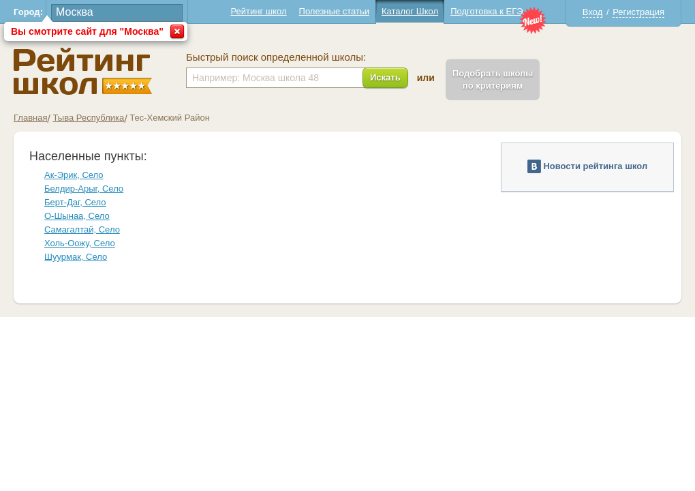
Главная (30, 118)
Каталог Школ (410, 11)
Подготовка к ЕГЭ (486, 11)
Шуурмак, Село (75, 257)
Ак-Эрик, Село (74, 175)
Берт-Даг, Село (75, 202)
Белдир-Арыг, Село (83, 188)
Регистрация (638, 12)
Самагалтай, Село (82, 229)
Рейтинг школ (258, 11)
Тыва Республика (88, 118)
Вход (592, 12)
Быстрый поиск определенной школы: (276, 57)
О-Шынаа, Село (77, 216)
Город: (28, 12)
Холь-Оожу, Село (79, 243)
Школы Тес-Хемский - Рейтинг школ (83, 71)
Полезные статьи (334, 11)
